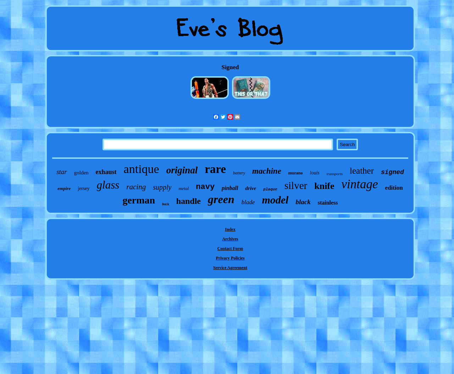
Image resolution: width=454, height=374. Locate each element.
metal (183, 188)
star (61, 171)
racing (136, 187)
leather (362, 170)
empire (64, 188)
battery (239, 173)
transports (335, 174)
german (138, 200)
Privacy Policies (230, 258)
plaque (270, 189)
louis (315, 172)
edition (394, 187)
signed (392, 172)
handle (188, 201)
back (165, 204)
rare (215, 169)
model (275, 200)
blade (248, 202)
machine (266, 171)
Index (230, 229)
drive (250, 188)
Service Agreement (230, 267)
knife (324, 186)
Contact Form (230, 248)
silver (295, 185)
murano (295, 173)
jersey (83, 188)
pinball (230, 188)
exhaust (106, 171)
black (302, 202)
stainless (328, 203)
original (182, 170)
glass (108, 185)
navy (205, 187)
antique (141, 168)
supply (162, 187)
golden (81, 172)
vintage (360, 184)
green (221, 199)
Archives (230, 238)
